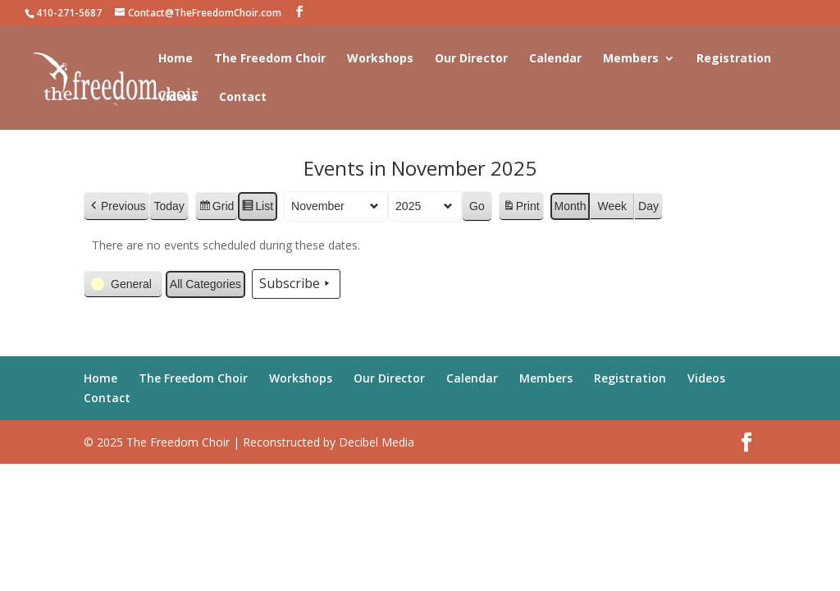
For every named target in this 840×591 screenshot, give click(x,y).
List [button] (258, 208)
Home (175, 59)
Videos (178, 97)
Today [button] (169, 206)
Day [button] (648, 206)
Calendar (555, 59)
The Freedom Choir (270, 59)
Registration (733, 59)
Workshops (380, 59)
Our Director (471, 59)
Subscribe (296, 285)
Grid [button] (216, 208)
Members (631, 59)
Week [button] (613, 206)
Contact (243, 97)
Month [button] (571, 206)
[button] (116, 206)
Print (521, 208)
